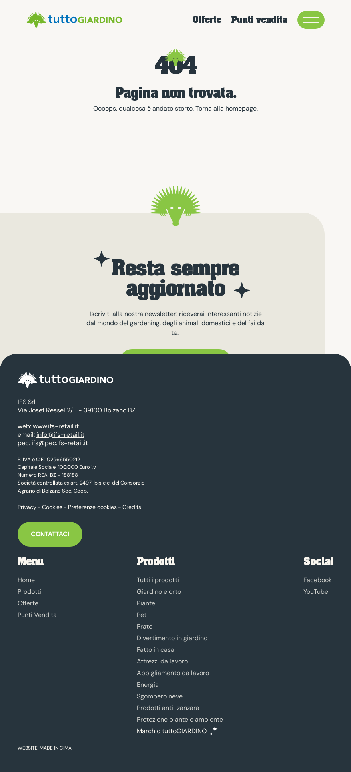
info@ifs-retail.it (60, 434)
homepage (241, 108)
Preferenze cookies (92, 507)
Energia (148, 684)
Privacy (27, 507)
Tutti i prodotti (158, 580)
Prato (144, 626)
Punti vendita (259, 20)
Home (26, 580)
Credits (131, 507)
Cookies (52, 507)
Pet (141, 615)
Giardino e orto (159, 591)
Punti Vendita (37, 615)
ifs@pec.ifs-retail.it (60, 443)
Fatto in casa (155, 649)
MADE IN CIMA (56, 748)
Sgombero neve (160, 696)
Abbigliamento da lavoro (173, 673)
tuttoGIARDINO (73, 20)
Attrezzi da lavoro (162, 661)
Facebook (317, 580)
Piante (146, 603)
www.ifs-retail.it (56, 426)
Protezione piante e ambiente (180, 719)
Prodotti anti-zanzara (168, 708)
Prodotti (29, 591)
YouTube (315, 591)
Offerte (207, 20)
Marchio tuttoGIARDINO (172, 731)
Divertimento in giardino (172, 638)
